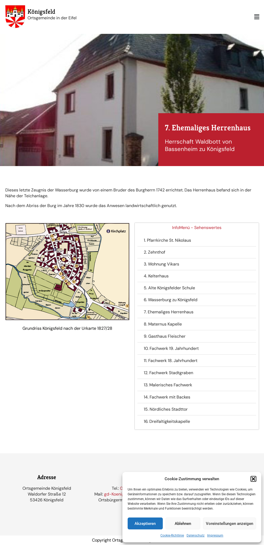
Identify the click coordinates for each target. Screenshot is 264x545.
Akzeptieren (145, 523)
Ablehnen (183, 523)
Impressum (215, 535)
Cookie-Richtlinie (172, 535)
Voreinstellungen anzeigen (229, 523)
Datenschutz (196, 535)
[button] (253, 479)
